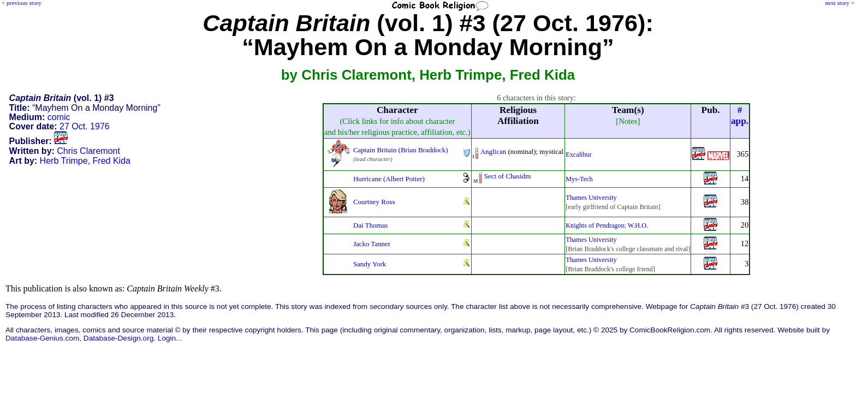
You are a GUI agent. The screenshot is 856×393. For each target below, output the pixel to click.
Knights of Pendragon (595, 225)
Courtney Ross (374, 202)
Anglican (493, 151)
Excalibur (579, 154)
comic (58, 117)
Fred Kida (111, 160)
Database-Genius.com (42, 338)
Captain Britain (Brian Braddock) (400, 150)
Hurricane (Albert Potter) (389, 179)
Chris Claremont (88, 151)
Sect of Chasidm (507, 176)
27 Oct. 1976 (85, 126)
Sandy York (369, 264)
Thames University (591, 197)
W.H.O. (638, 225)
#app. (739, 115)
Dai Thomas (370, 225)
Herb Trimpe (64, 160)
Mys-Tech (579, 179)
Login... (170, 338)
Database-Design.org (118, 338)
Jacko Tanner (371, 244)
